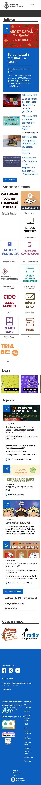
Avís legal (27, 711)
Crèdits (26, 724)
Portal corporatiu (27, 738)
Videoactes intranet (27, 743)
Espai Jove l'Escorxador (16, 495)
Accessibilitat (28, 757)
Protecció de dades (28, 752)
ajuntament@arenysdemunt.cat (13, 717)
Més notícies (10, 180)
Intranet (26, 728)
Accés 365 (27, 708)
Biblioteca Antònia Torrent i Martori (20, 583)
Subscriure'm (6, 690)
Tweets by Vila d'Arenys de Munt (14, 604)
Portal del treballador (27, 732)
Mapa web (27, 761)
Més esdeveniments (13, 591)
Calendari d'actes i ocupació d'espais (27, 717)
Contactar (27, 748)
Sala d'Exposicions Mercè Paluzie (19, 459)
